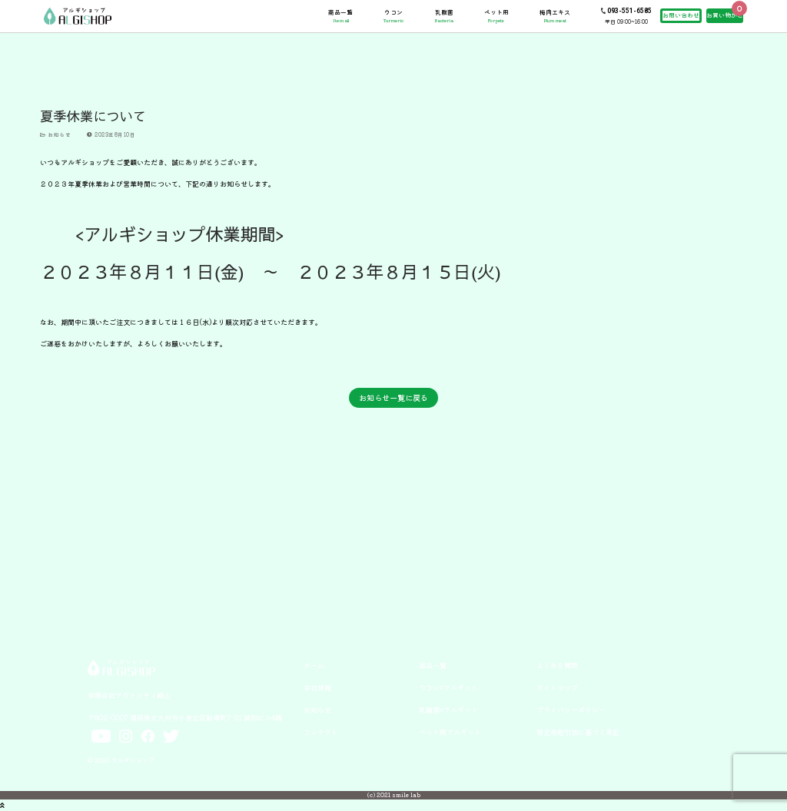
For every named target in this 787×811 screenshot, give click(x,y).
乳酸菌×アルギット (448, 709)
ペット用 (496, 15)
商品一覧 (340, 15)
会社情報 (317, 687)
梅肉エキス (555, 15)
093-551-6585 (629, 11)
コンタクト (321, 732)
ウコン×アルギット (448, 687)
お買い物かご (724, 15)
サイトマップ (557, 687)
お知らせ (55, 134)
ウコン (393, 15)
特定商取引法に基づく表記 (577, 732)
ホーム (314, 665)
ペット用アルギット (450, 732)
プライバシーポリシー (571, 709)
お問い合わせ (680, 15)
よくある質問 (557, 665)
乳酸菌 (443, 15)
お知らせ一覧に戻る (393, 397)
